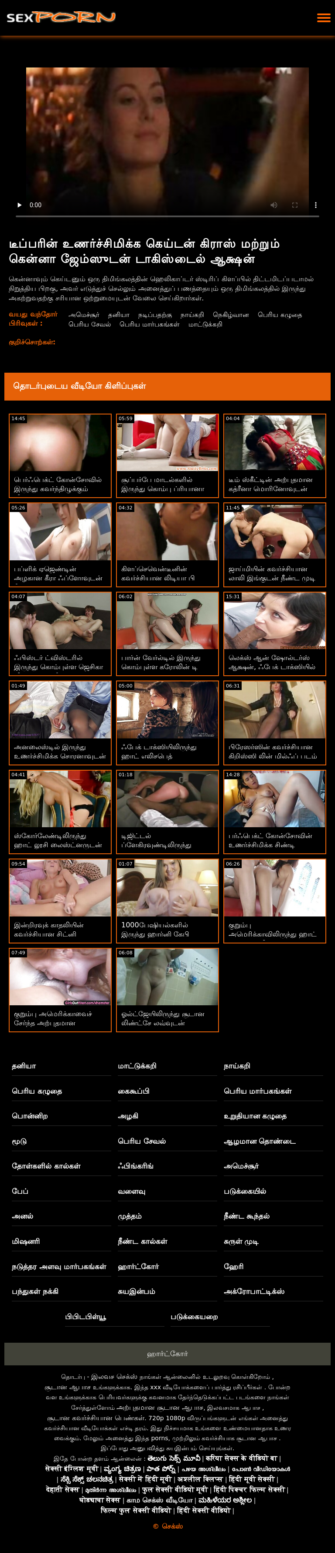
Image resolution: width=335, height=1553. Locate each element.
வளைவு (131, 1191)
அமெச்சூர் (83, 314)
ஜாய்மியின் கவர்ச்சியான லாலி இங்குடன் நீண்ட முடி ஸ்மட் (272, 578)
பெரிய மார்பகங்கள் (151, 324)
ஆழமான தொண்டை (260, 1141)
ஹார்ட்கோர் (138, 1266)
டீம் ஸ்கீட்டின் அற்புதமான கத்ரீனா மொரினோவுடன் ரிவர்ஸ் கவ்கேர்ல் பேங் (271, 488)
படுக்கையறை (194, 1316)
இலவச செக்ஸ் (114, 1376)
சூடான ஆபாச (67, 1387)
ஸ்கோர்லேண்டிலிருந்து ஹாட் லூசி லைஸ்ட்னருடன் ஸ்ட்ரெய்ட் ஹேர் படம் (58, 845)
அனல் (22, 1216)
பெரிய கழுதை (286, 314)
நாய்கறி (196, 314)
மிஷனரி (26, 1241)
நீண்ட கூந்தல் (247, 1216)
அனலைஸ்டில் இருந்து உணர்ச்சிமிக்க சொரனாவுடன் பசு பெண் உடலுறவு (60, 756)
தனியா (119, 314)
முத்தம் (130, 1216)
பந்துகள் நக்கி (35, 1291)
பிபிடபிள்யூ (85, 1316)
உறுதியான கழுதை (255, 1116)
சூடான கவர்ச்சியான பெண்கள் (95, 1418)
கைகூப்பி (134, 1091)
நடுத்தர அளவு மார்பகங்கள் (59, 1266)
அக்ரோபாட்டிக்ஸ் (254, 1291)
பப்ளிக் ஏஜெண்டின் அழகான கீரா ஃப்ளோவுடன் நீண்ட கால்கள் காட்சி (58, 578)
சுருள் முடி (241, 1241)
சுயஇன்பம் (136, 1291)
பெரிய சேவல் (89, 324)
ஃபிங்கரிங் (136, 1166)
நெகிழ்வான (236, 314)
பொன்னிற (30, 1116)
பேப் (20, 1191)
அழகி (128, 1116)
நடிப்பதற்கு (157, 314)
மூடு (19, 1141)
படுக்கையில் (245, 1191)
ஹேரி (233, 1266)
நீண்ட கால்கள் (142, 1241)
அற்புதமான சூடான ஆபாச (159, 1407)
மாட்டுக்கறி (210, 324)
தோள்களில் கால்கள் (46, 1166)
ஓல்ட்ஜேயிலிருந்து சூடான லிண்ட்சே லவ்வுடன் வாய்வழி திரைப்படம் (163, 1023)
